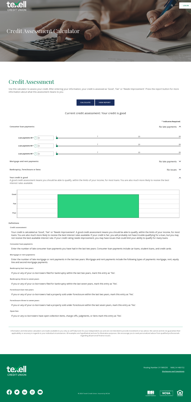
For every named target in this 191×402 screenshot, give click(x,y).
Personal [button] (65, 6)
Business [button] (76, 6)
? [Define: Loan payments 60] (35, 146)
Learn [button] (114, 6)
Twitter (17, 393)
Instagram (33, 393)
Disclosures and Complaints (173, 371)
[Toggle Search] (164, 6)
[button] (95, 127)
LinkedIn (25, 393)
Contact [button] (123, 6)
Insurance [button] (102, 6)
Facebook (10, 393)
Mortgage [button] (89, 6)
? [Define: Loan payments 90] (35, 154)
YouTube (40, 393)
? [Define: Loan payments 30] (35, 138)
